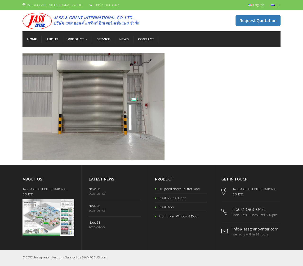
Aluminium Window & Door (179, 216)
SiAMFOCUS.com (94, 257)
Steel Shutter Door (172, 198)
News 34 (94, 205)
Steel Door (166, 207)
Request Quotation (258, 20)
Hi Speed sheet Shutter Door (180, 188)
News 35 (95, 188)
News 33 (94, 222)
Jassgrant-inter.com (48, 257)
